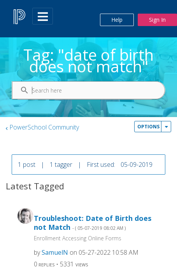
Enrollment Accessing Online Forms (77, 238)
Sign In (157, 19)
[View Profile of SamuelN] (55, 252)
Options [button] (148, 126)
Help (117, 19)
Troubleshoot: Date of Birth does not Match (92, 222)
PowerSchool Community (44, 127)
